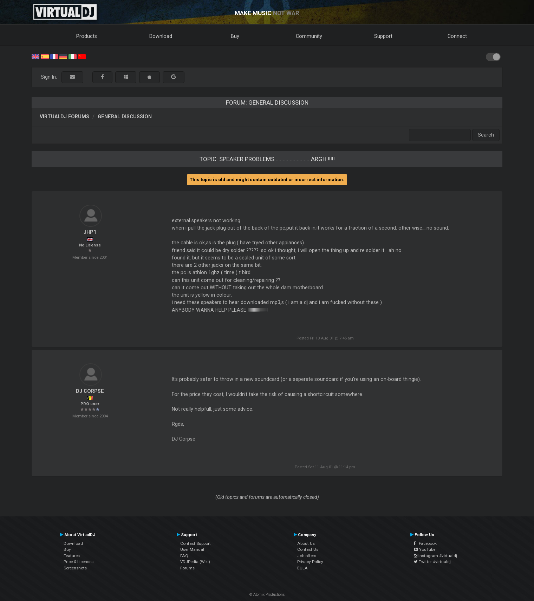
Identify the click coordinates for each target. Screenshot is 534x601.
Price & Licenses (78, 561)
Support (383, 36)
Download (160, 36)
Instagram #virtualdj (435, 555)
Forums (187, 568)
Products (86, 36)
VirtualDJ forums (64, 116)
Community (309, 36)
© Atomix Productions (267, 594)
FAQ (184, 555)
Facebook (425, 543)
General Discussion (125, 116)
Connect (457, 36)
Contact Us (307, 549)
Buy (235, 36)
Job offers (306, 555)
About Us (306, 543)
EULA (302, 568)
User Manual (192, 549)
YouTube (424, 549)
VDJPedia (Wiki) (195, 561)
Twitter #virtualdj (432, 561)
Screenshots (75, 568)
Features (72, 555)
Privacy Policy (310, 561)
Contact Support (195, 543)
